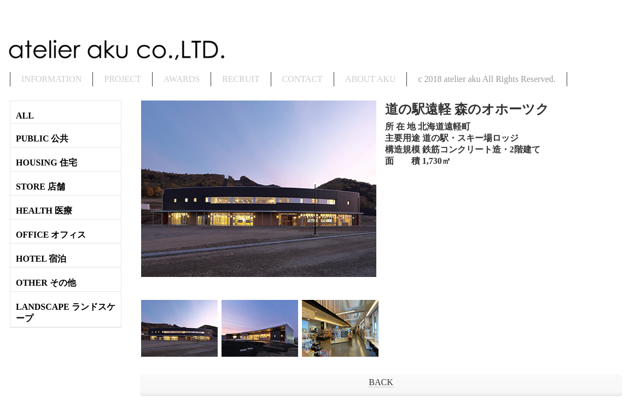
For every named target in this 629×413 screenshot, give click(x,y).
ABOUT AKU (370, 79)
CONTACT (302, 79)
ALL (25, 115)
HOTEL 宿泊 (41, 258)
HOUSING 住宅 (46, 162)
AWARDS (182, 79)
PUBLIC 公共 (42, 138)
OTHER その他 (46, 282)
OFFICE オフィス (51, 234)
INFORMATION (51, 79)
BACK (381, 382)
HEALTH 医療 (44, 210)
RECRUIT (240, 79)
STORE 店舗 (40, 186)
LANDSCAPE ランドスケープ (65, 312)
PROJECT (122, 79)
